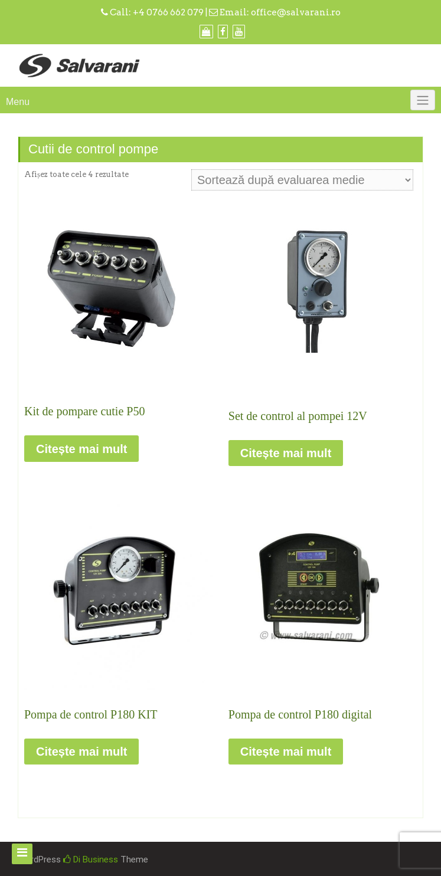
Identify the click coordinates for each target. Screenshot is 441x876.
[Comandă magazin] (302, 180)
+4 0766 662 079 (168, 12)
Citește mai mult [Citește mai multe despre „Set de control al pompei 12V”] (285, 453)
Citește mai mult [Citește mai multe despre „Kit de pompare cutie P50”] (81, 448)
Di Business (90, 859)
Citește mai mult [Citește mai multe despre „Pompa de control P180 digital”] (285, 751)
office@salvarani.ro (296, 12)
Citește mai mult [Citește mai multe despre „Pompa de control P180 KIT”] (81, 751)
